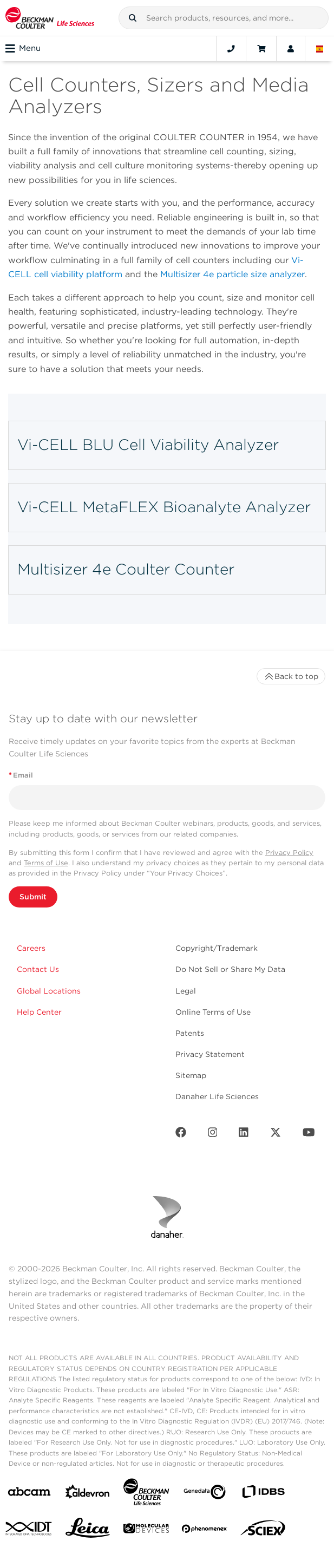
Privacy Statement (210, 1054)
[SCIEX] (263, 1531)
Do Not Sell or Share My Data (230, 969)
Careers (31, 948)
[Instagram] (213, 1134)
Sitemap (190, 1075)
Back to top (291, 676)
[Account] (291, 48)
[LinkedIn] (243, 1134)
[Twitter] (275, 1134)
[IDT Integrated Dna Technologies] (29, 1530)
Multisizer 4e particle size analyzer (232, 274)
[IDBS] (263, 1494)
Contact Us (38, 969)
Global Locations (49, 991)
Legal (185, 991)
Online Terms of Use (213, 1012)
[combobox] (223, 18)
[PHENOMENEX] (204, 1530)
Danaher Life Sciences (217, 1096)
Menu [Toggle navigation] (23, 48)
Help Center (39, 1012)
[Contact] (231, 48)
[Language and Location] (320, 48)
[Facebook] (180, 1134)
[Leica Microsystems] (88, 1530)
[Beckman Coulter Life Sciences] (146, 1494)
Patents (189, 1033)
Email (21, 775)
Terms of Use (46, 863)
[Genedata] (204, 1494)
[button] (132, 18)
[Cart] (261, 48)
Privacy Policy (289, 852)
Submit (33, 896)
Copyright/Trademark (216, 948)
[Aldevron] (88, 1494)
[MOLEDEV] (146, 1530)
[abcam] (29, 1493)
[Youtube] (309, 1134)
